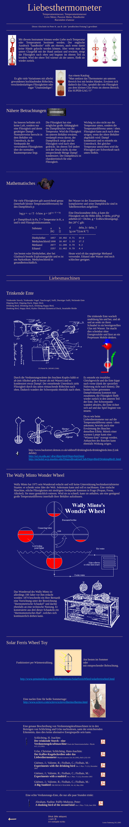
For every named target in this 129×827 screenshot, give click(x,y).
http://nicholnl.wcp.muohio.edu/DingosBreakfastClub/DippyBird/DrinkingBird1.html (75, 459)
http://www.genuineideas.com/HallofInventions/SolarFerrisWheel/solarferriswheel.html (67, 678)
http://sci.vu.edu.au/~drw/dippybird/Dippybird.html (56, 456)
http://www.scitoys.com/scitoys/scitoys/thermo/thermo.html (55, 702)
